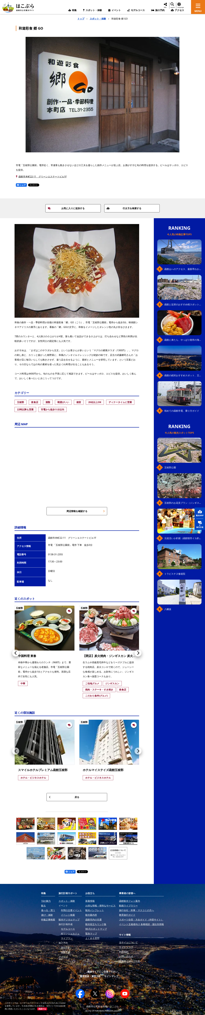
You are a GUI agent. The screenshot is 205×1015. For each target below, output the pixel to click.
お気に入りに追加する (66, 208)
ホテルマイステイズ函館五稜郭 (103, 770)
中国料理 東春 (27, 656)
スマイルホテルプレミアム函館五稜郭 (42, 770)
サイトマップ (111, 976)
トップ (80, 18)
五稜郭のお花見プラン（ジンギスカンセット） (183, 502)
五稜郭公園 (170, 467)
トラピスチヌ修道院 (174, 573)
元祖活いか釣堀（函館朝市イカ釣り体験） (183, 538)
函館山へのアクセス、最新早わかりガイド (183, 269)
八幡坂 (167, 609)
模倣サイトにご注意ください (102, 971)
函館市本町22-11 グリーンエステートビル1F (42, 176)
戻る (64, 797)
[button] (15, 653)
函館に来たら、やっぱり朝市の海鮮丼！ (183, 339)
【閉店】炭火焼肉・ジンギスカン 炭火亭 (109, 656)
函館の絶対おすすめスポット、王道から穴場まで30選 (183, 375)
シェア (21, 185)
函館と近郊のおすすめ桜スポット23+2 (183, 304)
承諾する (42, 1009)
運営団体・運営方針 (90, 976)
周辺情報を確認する (85, 511)
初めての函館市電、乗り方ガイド (181, 410)
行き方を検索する (124, 208)
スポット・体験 (98, 18)
